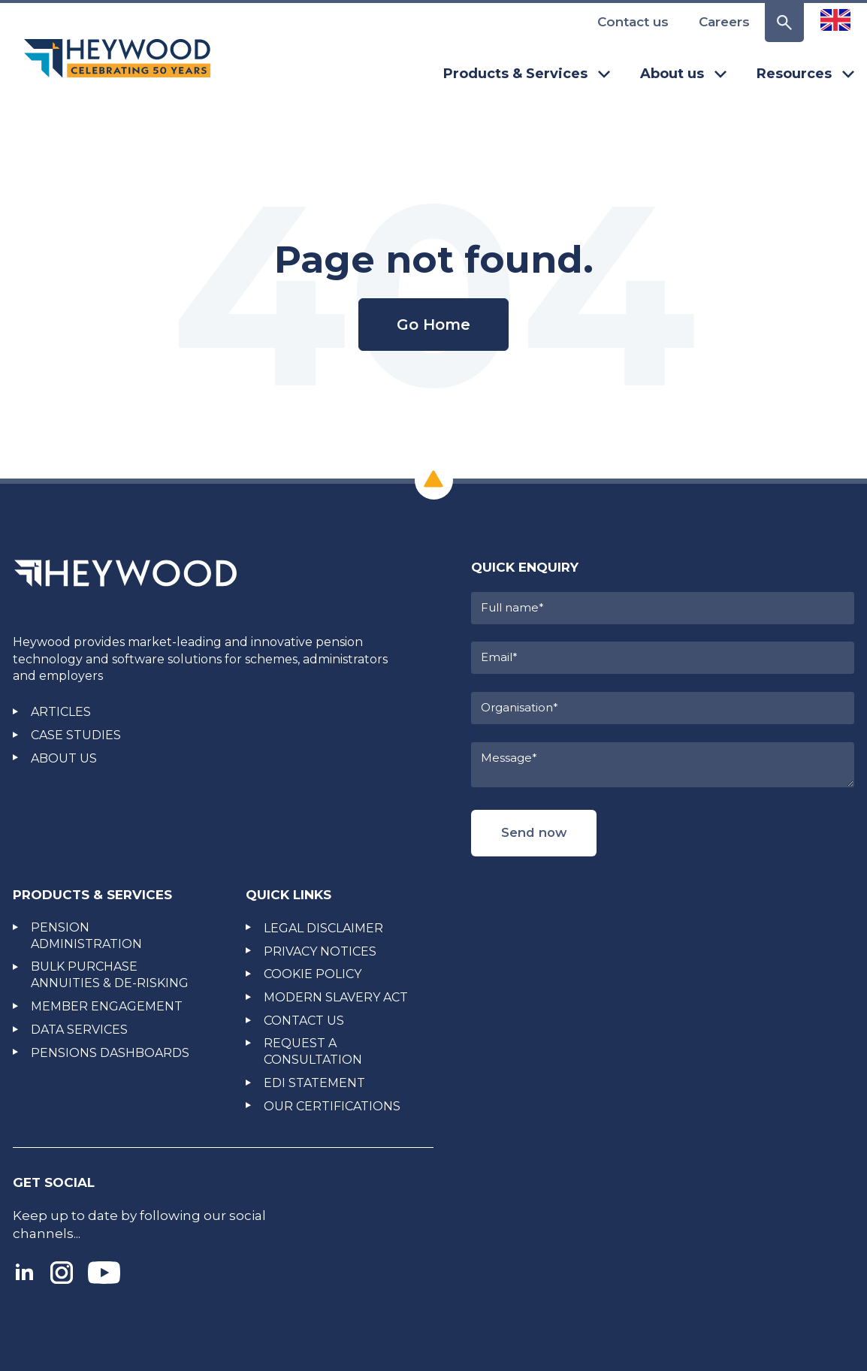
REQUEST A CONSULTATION (313, 1051)
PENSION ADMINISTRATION (86, 935)
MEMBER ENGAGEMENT (107, 1006)
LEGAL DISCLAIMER (323, 928)
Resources (805, 74)
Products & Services (526, 74)
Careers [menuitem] (724, 21)
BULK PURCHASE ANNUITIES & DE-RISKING (110, 974)
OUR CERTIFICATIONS (332, 1106)
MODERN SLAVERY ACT (336, 997)
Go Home (433, 325)
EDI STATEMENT (314, 1083)
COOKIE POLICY (312, 974)
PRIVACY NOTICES (320, 951)
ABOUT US (64, 758)
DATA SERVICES (79, 1029)
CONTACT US (304, 1020)
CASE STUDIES (76, 735)
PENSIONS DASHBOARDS (110, 1053)
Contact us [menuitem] (633, 21)
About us (683, 74)
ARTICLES (61, 712)
